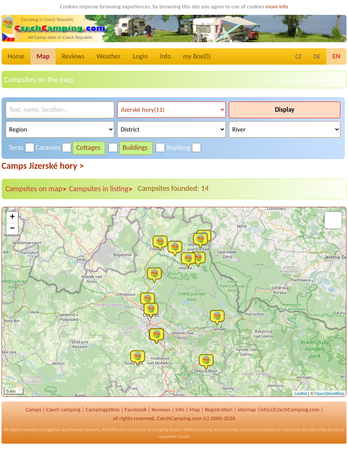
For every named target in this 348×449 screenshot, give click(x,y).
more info (276, 6)
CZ (298, 56)
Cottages (88, 147)
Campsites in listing (100, 189)
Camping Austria (167, 429)
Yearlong (178, 147)
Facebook (136, 409)
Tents (16, 147)
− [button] (12, 229)
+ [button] (12, 217)
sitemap (247, 409)
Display (284, 110)
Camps (33, 409)
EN (336, 56)
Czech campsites (25, 429)
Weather (109, 56)
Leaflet (300, 393)
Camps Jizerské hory (43, 165)
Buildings (135, 147)
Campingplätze (102, 409)
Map (43, 56)
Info (165, 56)
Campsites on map (36, 189)
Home (16, 56)
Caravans (48, 147)
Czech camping (63, 409)
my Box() (197, 56)
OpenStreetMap (329, 393)
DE (316, 56)
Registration (219, 409)
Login (140, 56)
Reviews (73, 56)
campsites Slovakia (300, 429)
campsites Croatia (174, 436)
